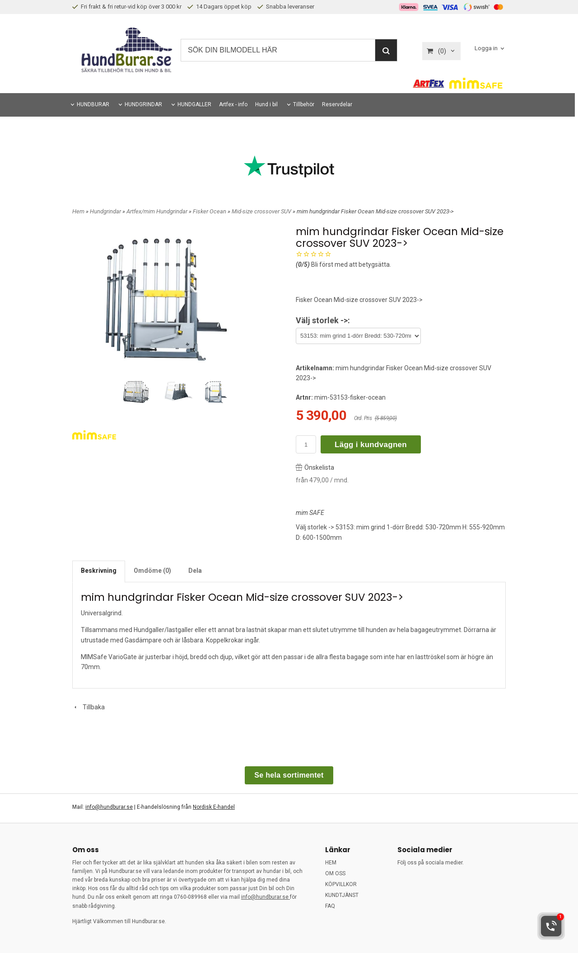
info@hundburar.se (109, 807)
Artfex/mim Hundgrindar (157, 211)
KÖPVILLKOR (341, 884)
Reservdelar (337, 104)
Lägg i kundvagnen (371, 444)
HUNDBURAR (93, 104)
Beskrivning (99, 570)
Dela (195, 570)
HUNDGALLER (194, 104)
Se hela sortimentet (288, 775)
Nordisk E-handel (214, 807)
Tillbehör (303, 104)
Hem (78, 211)
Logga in (486, 48)
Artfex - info (233, 104)
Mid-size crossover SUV (262, 211)
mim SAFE (310, 512)
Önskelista (315, 467)
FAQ (330, 906)
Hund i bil (266, 104)
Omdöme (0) (152, 570)
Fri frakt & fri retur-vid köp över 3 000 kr (127, 6)
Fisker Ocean (210, 211)
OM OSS (335, 873)
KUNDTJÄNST (342, 895)
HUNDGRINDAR (143, 104)
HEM (330, 862)
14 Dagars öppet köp (219, 6)
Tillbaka (88, 707)
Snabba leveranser (285, 6)
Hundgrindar (106, 211)
